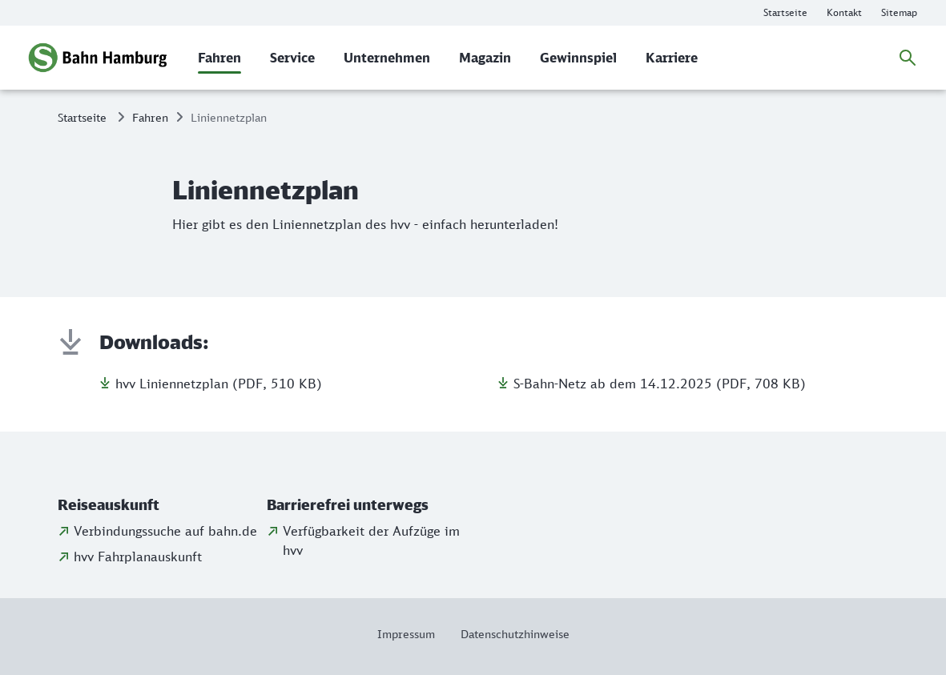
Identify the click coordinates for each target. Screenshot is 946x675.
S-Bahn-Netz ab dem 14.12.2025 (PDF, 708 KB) (659, 384)
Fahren (150, 117)
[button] (159, 505)
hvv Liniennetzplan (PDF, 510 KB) (218, 384)
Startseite (82, 117)
